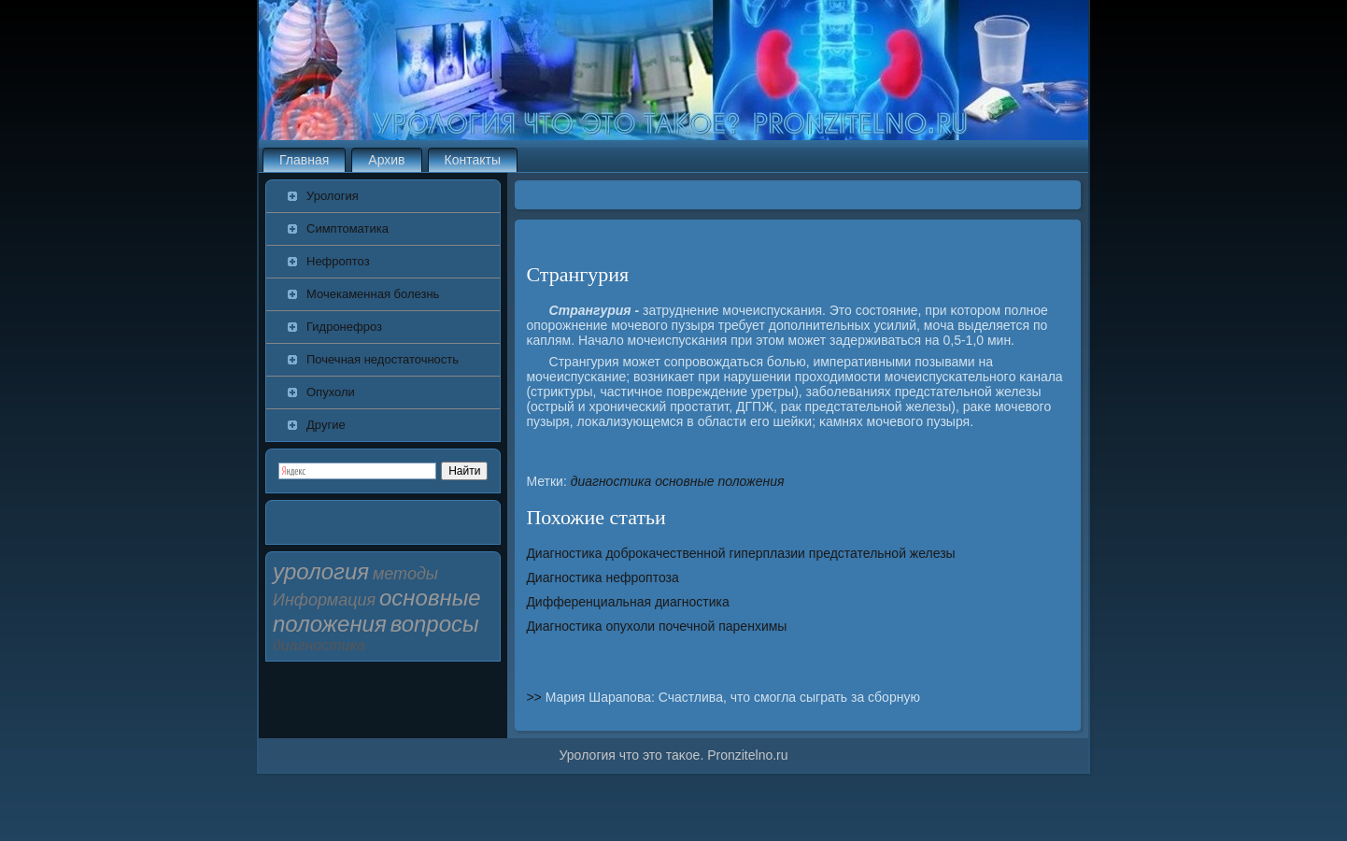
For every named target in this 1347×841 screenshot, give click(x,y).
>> (535, 697)
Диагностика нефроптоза (602, 577)
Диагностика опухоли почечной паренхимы (656, 626)
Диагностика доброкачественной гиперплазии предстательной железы (740, 553)
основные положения (719, 481)
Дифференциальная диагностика (627, 601)
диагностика (611, 481)
